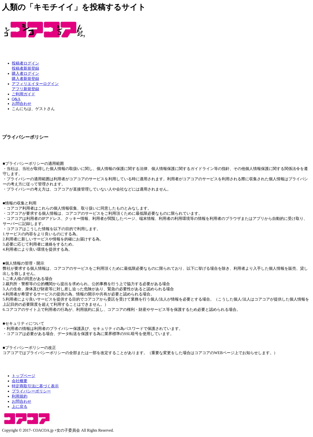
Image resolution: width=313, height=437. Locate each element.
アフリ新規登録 (25, 89)
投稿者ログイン (25, 63)
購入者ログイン (25, 73)
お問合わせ (21, 103)
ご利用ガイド (23, 94)
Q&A (16, 99)
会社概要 (19, 381)
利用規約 (19, 396)
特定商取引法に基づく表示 (35, 386)
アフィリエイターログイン (35, 84)
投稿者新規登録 (25, 68)
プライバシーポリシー (31, 391)
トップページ (23, 376)
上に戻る (19, 406)
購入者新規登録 (25, 79)
